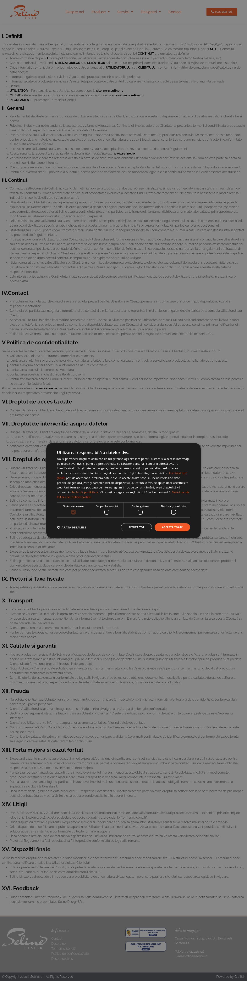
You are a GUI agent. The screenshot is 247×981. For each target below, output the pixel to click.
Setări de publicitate (84, 492)
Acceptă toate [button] (171, 527)
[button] (71, 527)
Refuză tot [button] (134, 527)
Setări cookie (180, 492)
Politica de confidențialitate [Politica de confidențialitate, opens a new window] (75, 497)
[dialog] (123, 490)
